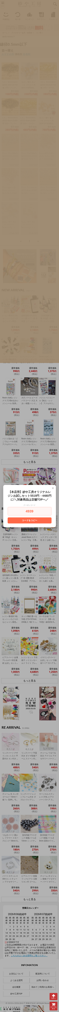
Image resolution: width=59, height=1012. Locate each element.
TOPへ (53, 996)
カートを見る (53, 1006)
